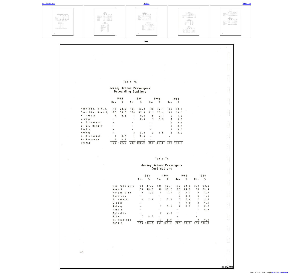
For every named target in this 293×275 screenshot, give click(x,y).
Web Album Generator (279, 272)
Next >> (247, 3)
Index (146, 3)
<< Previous (48, 3)
